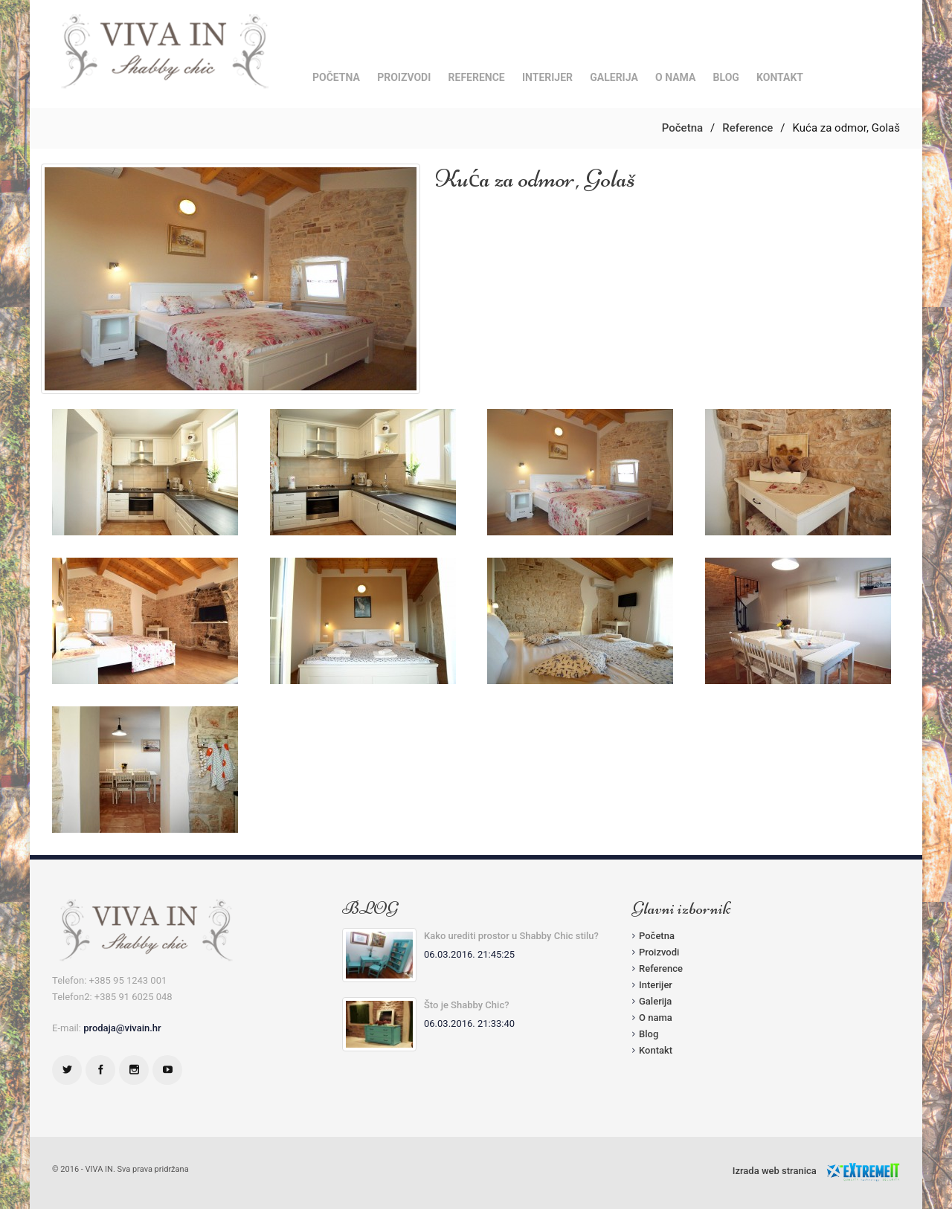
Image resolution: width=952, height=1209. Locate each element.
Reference (476, 77)
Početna (336, 77)
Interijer (547, 77)
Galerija (614, 77)
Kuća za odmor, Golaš (535, 178)
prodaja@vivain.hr (122, 1028)
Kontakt (779, 77)
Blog (726, 77)
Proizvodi (404, 77)
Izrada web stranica (775, 1170)
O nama (675, 77)
